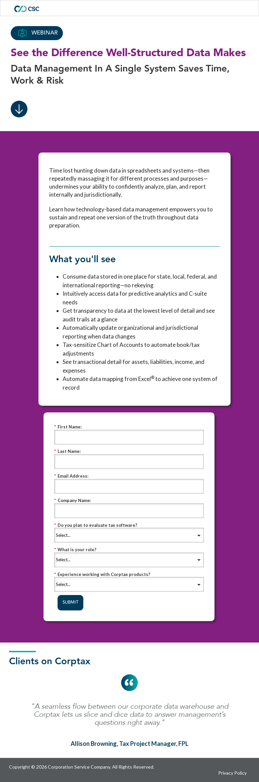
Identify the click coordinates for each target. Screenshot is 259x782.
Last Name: (67, 451)
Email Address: (71, 476)
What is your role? (75, 550)
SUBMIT (70, 602)
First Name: (68, 427)
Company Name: (72, 500)
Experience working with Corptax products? (102, 574)
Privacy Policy (232, 773)
